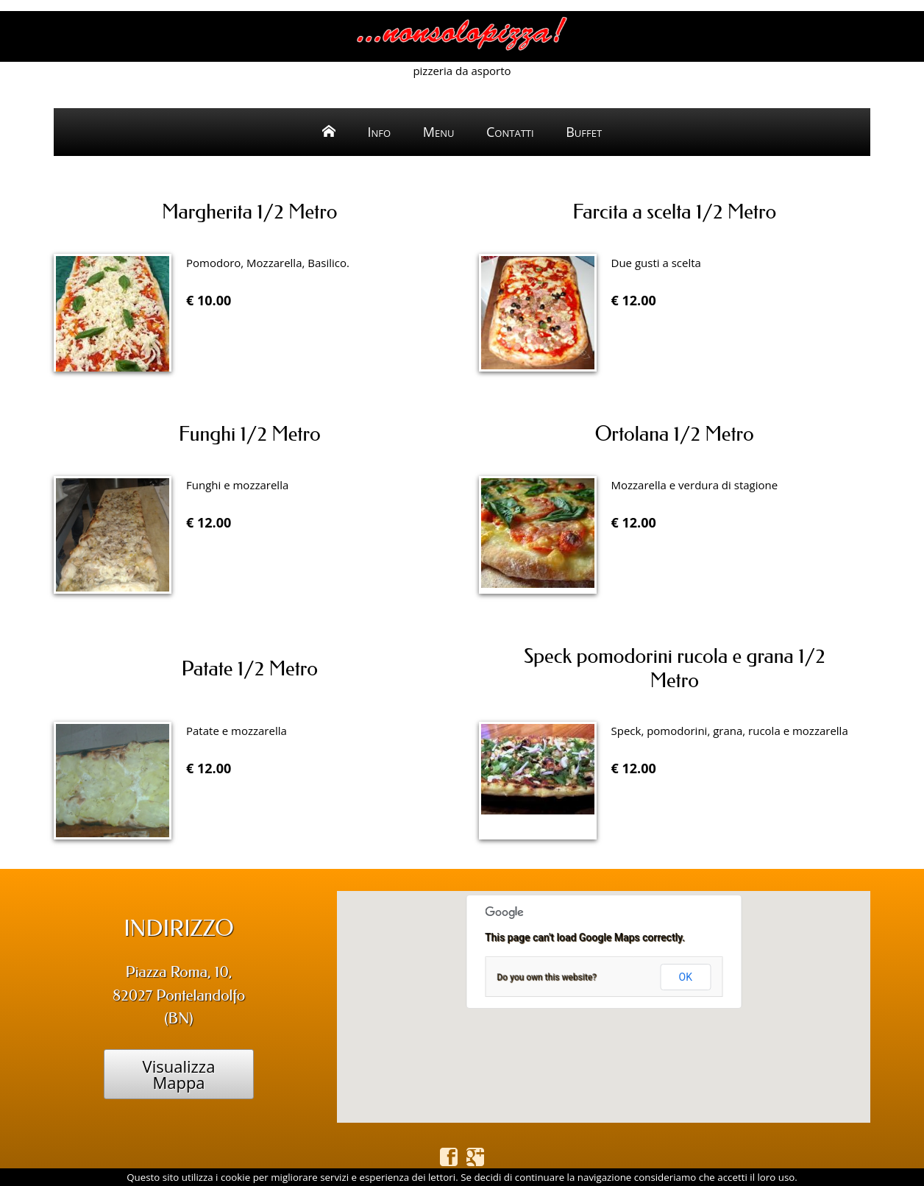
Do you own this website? (547, 977)
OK (685, 977)
